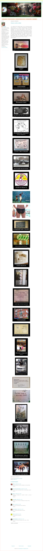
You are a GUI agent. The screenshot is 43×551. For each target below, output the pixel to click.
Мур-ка (14, 493)
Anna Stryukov (15, 509)
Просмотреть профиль (5, 47)
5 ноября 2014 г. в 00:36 (18, 504)
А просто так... (15, 479)
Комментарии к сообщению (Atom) (23, 548)
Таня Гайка (14, 499)
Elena (13, 504)
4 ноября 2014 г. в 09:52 (18, 493)
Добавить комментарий (14, 523)
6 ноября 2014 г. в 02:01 (20, 509)
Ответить (14, 486)
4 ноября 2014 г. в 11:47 (19, 499)
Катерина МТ (4, 26)
